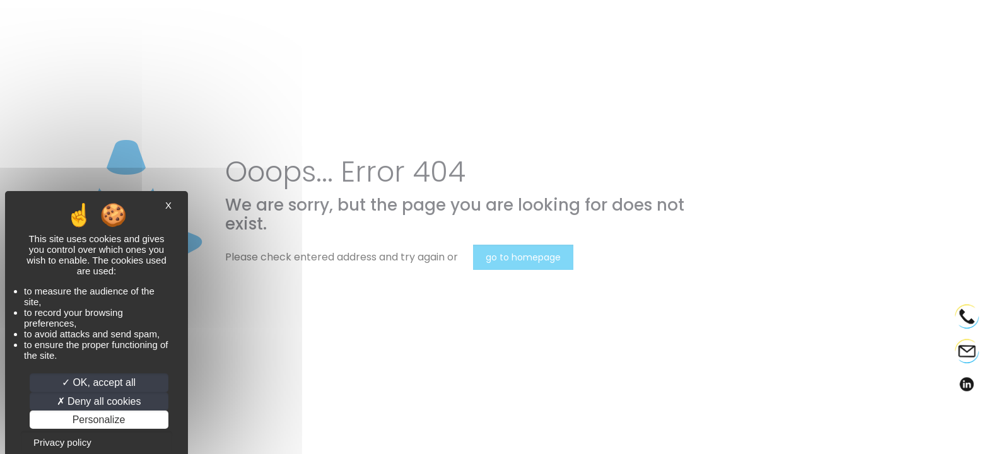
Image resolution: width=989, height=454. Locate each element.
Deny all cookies (99, 401)
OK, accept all (99, 382)
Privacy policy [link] (62, 442)
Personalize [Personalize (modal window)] (99, 419)
